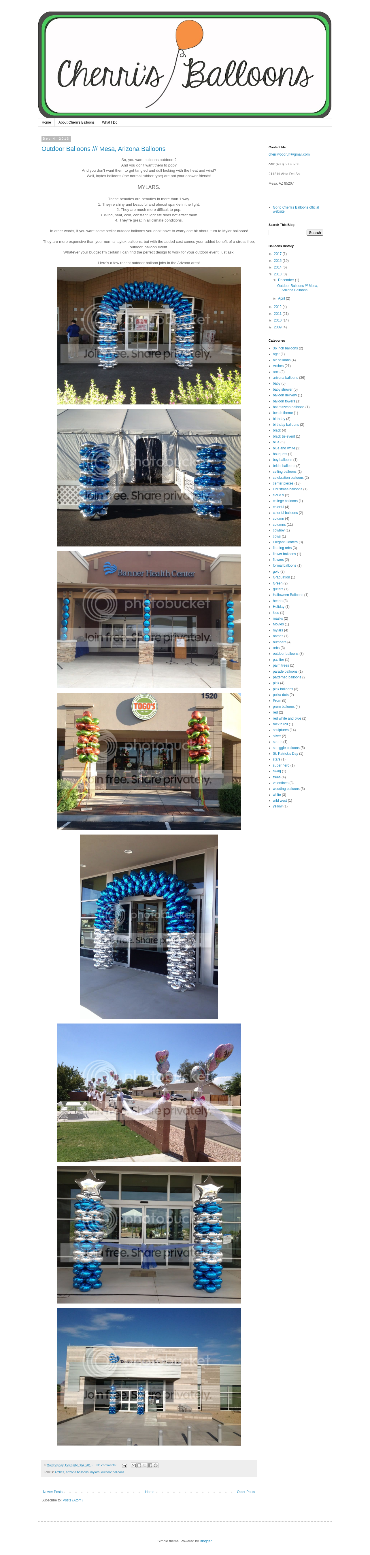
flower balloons (284, 554)
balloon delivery (285, 395)
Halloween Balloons (288, 595)
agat (276, 354)
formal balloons (284, 565)
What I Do (109, 122)
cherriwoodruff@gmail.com (289, 154)
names (278, 636)
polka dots (281, 695)
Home (46, 122)
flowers (278, 560)
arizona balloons (77, 1472)
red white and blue (287, 718)
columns (279, 525)
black (277, 430)
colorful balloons (285, 513)
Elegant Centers (285, 542)
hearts (277, 601)
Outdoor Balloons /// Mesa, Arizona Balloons (103, 148)
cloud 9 (278, 495)
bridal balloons (284, 466)
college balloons (285, 501)
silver (277, 736)
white (277, 795)
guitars (278, 589)
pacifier (278, 660)
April (282, 298)
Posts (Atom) (72, 1500)
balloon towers (284, 401)
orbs (276, 648)
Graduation (281, 577)
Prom (277, 701)
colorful (278, 507)
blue (276, 442)
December (286, 280)
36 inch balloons (285, 348)
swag (277, 771)
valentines (280, 783)
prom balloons (284, 707)
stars (276, 759)
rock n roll (280, 724)
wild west (280, 801)
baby (276, 383)
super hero (281, 765)
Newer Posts (53, 1492)
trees (277, 777)
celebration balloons (288, 478)
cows (277, 536)
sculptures (281, 730)
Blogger (206, 1541)
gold (276, 572)
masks (278, 618)
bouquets (280, 454)
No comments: (107, 1465)
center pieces (283, 483)
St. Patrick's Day (285, 754)
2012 (278, 307)
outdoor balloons (112, 1472)
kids (276, 613)
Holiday (278, 607)
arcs (276, 372)
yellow (277, 806)
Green (277, 583)
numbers (279, 642)
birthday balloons (286, 425)
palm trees (281, 665)
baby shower (282, 389)
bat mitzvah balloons (288, 407)
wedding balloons (286, 789)
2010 (278, 320)
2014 (278, 267)
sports (277, 742)
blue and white (284, 448)
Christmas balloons (287, 489)
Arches (59, 1472)
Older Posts (246, 1492)
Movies (278, 624)
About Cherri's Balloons (76, 122)
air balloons (281, 360)
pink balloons (283, 689)
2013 (278, 274)
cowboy (279, 530)
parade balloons (285, 671)
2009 (278, 327)
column (278, 519)
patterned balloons (287, 677)
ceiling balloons (285, 472)
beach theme (283, 413)
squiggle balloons (286, 748)
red (275, 712)
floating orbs (282, 548)
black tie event (284, 436)
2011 (278, 314)
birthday (279, 419)
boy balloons (282, 460)
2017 (278, 254)
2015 (278, 261)
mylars (94, 1472)
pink (276, 683)
